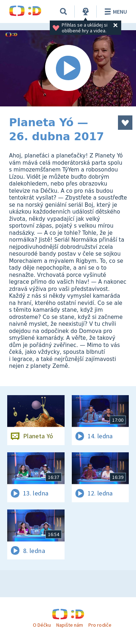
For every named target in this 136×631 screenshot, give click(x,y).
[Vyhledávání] (63, 11)
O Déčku (42, 625)
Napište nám (69, 625)
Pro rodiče (99, 625)
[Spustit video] (68, 68)
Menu (114, 11)
